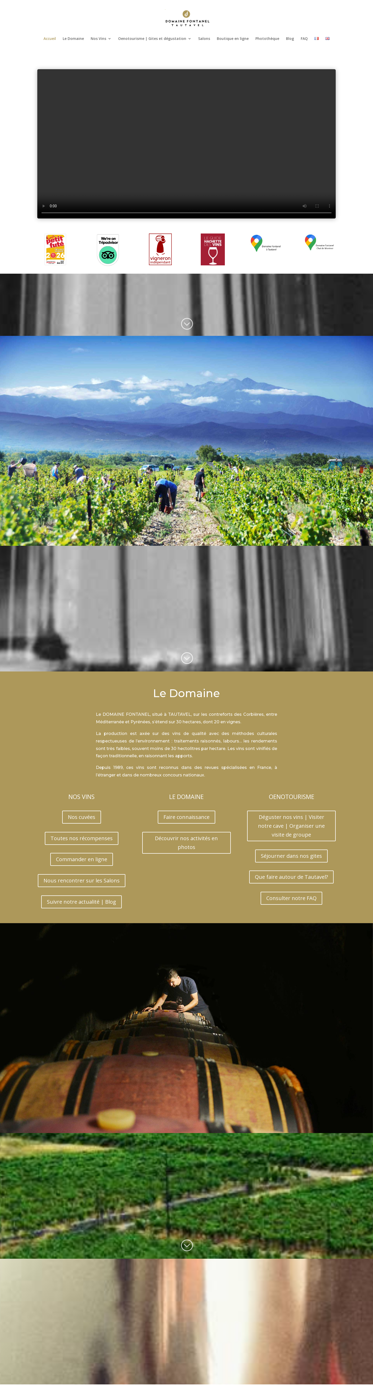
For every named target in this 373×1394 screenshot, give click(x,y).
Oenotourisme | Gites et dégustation (152, 39)
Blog (290, 39)
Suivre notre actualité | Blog (81, 901)
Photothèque (267, 39)
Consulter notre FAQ (291, 898)
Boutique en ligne (233, 39)
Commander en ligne (81, 859)
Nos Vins (98, 39)
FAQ (304, 39)
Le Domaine (73, 39)
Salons (204, 39)
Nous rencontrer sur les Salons (82, 880)
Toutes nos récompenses (82, 838)
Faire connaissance (186, 816)
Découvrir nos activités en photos (186, 843)
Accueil (50, 39)
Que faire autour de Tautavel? (291, 876)
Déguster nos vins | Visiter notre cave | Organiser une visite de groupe (291, 825)
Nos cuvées (81, 816)
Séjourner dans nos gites (291, 855)
